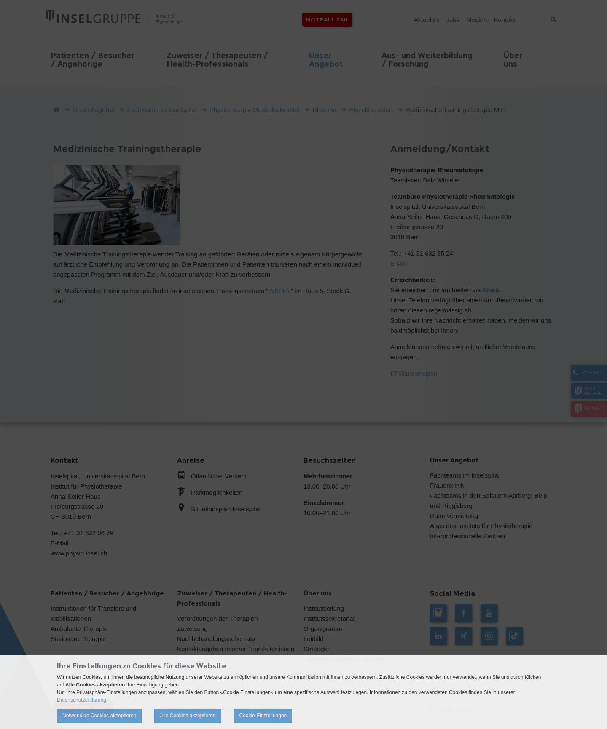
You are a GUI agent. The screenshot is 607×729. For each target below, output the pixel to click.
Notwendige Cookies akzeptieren (99, 715)
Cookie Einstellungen (263, 715)
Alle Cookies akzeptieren (187, 715)
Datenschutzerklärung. (82, 700)
